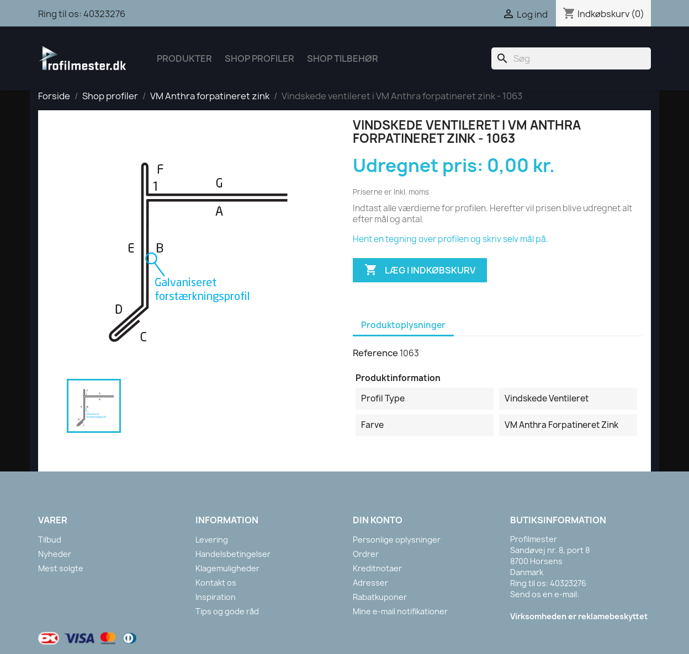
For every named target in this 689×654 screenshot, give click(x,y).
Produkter (184, 58)
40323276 (104, 14)
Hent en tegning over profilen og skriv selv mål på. (450, 239)
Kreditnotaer (377, 568)
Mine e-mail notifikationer (400, 611)
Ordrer (366, 554)
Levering (211, 539)
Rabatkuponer (380, 597)
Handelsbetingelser (233, 554)
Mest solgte (60, 568)
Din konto (377, 520)
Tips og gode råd (227, 611)
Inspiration (215, 597)
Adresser (370, 582)
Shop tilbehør (342, 58)
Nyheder (54, 554)
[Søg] (571, 58)
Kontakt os (215, 582)
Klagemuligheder (227, 568)
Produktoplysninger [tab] (403, 325)
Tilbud (49, 539)
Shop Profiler (259, 58)
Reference (375, 352)
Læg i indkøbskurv (419, 270)
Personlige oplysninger (397, 539)
